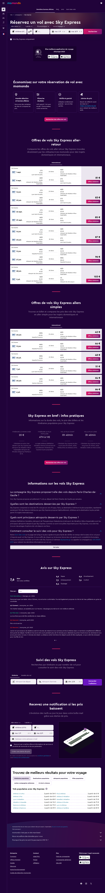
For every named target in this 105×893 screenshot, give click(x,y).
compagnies (18, 14)
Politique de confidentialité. (22, 757)
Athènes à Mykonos (19, 808)
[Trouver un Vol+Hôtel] (3, 22)
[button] (3, 3)
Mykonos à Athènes (19, 805)
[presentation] (65, 56)
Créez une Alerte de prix (88, 106)
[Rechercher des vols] (3, 9)
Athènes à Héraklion (63, 796)
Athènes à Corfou (19, 793)
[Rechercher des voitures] (3, 18)
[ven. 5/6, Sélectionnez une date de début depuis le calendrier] (73, 681)
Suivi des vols (20, 535)
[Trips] (3, 28)
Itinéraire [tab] (15, 675)
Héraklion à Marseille (19, 802)
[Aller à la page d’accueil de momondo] (14, 3)
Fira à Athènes (61, 793)
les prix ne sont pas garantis (60, 826)
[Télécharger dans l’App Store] (65, 57)
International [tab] (56, 162)
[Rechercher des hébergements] (3, 14)
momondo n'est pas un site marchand (57, 832)
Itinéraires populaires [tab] (21, 778)
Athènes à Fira (17, 796)
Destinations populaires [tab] (41, 778)
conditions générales (43, 755)
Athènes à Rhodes (62, 802)
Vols (11, 14)
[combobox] (43, 26)
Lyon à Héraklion (18, 799)
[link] (56, 119)
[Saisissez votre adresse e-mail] (33, 739)
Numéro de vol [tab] (26, 675)
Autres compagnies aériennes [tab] (24, 783)
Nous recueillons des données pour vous (57, 836)
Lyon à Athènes (61, 805)
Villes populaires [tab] (77, 778)
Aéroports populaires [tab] (60, 778)
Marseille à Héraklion (63, 799)
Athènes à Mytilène (62, 808)
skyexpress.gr (65, 539)
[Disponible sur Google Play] (53, 57)
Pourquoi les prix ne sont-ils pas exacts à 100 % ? (57, 840)
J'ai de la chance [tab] (44, 783)
